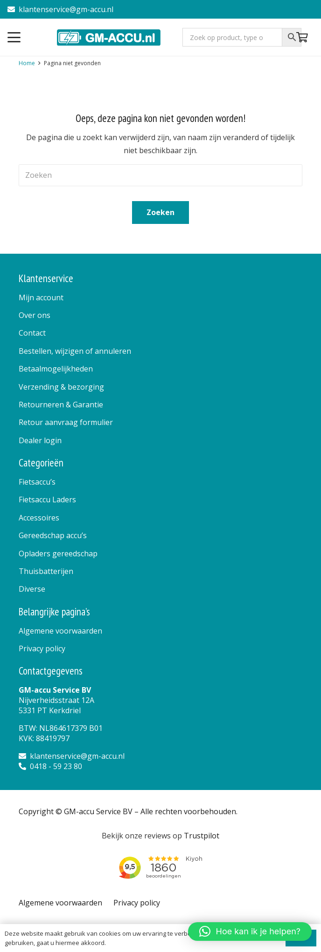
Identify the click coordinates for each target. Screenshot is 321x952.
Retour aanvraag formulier (66, 422)
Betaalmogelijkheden (56, 369)
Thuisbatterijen (46, 571)
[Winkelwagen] (302, 37)
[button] (14, 37)
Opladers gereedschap (58, 553)
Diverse (32, 589)
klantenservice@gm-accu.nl (60, 9)
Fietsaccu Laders (47, 499)
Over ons (34, 315)
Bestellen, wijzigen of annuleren (75, 351)
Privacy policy (42, 648)
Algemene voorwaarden (60, 631)
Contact (32, 333)
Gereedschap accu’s (53, 535)
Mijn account (41, 297)
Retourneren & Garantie (61, 404)
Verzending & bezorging (61, 387)
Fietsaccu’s (37, 482)
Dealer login (40, 440)
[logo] (109, 37)
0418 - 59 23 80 (50, 766)
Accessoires (39, 518)
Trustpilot (201, 835)
